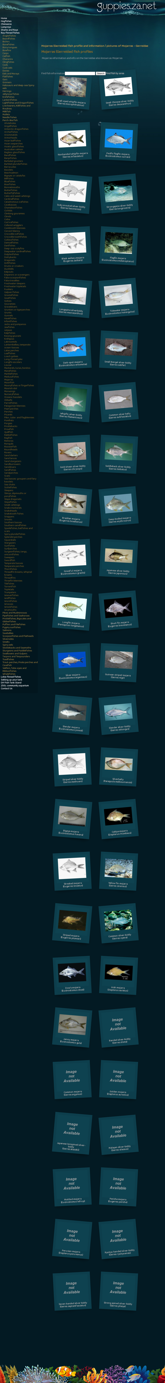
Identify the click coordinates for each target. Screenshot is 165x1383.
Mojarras (8, 379)
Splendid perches (13, 537)
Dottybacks (10, 257)
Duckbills (9, 269)
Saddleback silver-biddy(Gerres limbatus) (117, 468)
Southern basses (13, 522)
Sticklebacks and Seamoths (17, 648)
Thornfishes (10, 569)
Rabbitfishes (11, 435)
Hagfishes (6, 21)
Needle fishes (10, 117)
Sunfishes (9, 546)
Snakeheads (10, 511)
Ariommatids (11, 135)
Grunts (8, 312)
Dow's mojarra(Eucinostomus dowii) (73, 989)
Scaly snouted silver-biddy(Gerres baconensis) (71, 207)
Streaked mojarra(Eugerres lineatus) (73, 885)
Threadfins (10, 578)
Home (4, 18)
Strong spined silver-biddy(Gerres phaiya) (118, 1305)
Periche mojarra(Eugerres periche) (118, 1201)
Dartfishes (9, 245)
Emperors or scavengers (17, 275)
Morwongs (9, 391)
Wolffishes (10, 598)
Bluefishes (9, 181)
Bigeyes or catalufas (14, 175)
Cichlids (8, 210)
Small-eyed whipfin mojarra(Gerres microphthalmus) (71, 103)
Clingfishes (8, 62)
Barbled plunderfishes (15, 164)
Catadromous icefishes (16, 202)
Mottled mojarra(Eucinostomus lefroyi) (73, 1201)
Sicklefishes (10, 487)
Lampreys (6, 27)
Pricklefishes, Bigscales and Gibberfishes (17, 620)
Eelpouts (8, 272)
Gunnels (8, 315)
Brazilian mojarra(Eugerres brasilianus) (71, 520)
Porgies (8, 423)
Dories (6, 71)
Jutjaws (8, 330)
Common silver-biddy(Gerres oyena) (119, 937)
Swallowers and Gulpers (15, 653)
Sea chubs (9, 484)
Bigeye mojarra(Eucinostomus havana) (71, 833)
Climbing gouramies (14, 213)
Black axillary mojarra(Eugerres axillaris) (73, 260)
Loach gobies (11, 356)
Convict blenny (12, 231)
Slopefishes (10, 502)
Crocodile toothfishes (15, 237)
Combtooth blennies (14, 228)
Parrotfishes (10, 403)
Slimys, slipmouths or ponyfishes (15, 495)
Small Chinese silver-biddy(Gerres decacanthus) (120, 103)
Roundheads (11, 449)
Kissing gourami (12, 336)
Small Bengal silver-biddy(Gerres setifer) (117, 364)
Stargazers (10, 543)
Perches (8, 412)
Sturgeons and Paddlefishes (17, 650)
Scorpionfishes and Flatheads (18, 636)
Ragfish (8, 438)
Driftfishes (9, 263)
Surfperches (10, 548)
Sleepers (8, 490)
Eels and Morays (11, 73)
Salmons (7, 630)
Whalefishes (9, 674)
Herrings (7, 91)
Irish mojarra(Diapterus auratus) (117, 989)
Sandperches (11, 473)
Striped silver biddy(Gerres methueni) (73, 781)
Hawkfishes (10, 318)
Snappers (9, 516)
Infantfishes (10, 321)
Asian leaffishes (12, 141)
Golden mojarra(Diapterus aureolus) (118, 1094)
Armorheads (10, 138)
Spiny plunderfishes (14, 534)
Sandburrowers (12, 464)
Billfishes (9, 178)
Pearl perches (11, 409)
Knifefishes (8, 97)
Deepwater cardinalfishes (17, 251)
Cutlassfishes (11, 240)
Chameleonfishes (13, 208)
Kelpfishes (9, 333)
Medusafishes (11, 377)
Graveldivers (10, 307)
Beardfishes (9, 39)
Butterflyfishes (12, 193)
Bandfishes (10, 155)
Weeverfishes (11, 595)
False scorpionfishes (15, 277)
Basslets (8, 170)
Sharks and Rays (9, 30)
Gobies (8, 301)
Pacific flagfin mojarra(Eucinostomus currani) (117, 155)
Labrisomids (10, 342)
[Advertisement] (73, 44)
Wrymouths (10, 610)
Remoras (8, 441)
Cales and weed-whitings (17, 196)
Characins (8, 59)
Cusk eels (7, 68)
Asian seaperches (13, 143)
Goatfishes (10, 298)
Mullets (6, 114)
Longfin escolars (13, 362)
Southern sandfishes (15, 525)
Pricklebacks (10, 426)
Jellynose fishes (11, 94)
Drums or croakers (14, 266)
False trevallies (11, 280)
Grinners (7, 82)
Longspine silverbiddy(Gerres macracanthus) (71, 312)
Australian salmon (13, 149)
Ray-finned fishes (10, 33)
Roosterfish (10, 446)
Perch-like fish (10, 120)
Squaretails (10, 540)
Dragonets (9, 260)
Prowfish (9, 429)
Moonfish (9, 382)
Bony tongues (10, 47)
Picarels (8, 414)
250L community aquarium (15, 685)
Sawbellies (8, 633)
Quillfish (8, 432)
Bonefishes (8, 44)
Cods (5, 65)
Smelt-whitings (12, 505)
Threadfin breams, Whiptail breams (18, 574)
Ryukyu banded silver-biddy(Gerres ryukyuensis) (119, 1253)
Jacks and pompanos (15, 324)
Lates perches (11, 350)
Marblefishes (11, 374)
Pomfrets (9, 420)
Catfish (6, 56)
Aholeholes (10, 123)
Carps (6, 53)
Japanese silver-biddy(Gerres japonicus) (117, 572)
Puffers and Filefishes (14, 624)
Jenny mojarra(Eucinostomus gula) (71, 1041)
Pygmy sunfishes (12, 627)
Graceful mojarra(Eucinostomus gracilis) (73, 572)
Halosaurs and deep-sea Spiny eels (18, 87)
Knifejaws (9, 339)
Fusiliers (8, 289)
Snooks (8, 519)
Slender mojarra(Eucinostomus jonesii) (71, 728)
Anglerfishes (9, 36)
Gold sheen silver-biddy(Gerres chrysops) (73, 468)
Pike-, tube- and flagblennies (19, 417)
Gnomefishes (11, 295)
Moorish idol (10, 388)
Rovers (8, 452)
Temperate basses (13, 563)
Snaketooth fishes (14, 514)
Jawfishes (9, 327)
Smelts (6, 642)
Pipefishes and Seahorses (16, 616)
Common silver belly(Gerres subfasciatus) (119, 416)
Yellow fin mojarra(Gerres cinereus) (118, 885)
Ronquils (8, 444)
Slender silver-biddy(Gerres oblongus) (119, 728)
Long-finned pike (13, 359)
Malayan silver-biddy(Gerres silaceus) (119, 1148)
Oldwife (8, 400)
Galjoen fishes (11, 292)
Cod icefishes (11, 222)
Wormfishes (10, 601)
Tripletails (9, 589)
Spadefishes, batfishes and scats (18, 530)
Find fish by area (115, 73)
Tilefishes (9, 583)
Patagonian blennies (14, 406)
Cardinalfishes (11, 199)
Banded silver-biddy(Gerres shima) (119, 1041)
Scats (7, 476)
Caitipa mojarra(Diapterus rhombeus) (120, 833)
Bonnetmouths (12, 187)
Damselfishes (11, 242)
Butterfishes (10, 190)
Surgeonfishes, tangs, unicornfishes (15, 553)
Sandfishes (10, 470)
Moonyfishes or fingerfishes (19, 385)
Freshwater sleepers (14, 283)
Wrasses (8, 604)
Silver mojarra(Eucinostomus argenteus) (73, 677)
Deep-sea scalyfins (14, 248)
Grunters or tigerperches (17, 310)
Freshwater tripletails (15, 286)
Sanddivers (10, 467)
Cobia (7, 219)
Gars (5, 79)
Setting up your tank (11, 680)
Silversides (8, 639)
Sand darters (11, 455)
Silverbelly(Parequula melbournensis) (117, 781)
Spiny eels (8, 645)
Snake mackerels (13, 508)
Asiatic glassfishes (14, 146)
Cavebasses (10, 205)
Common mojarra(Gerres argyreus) (73, 1093)
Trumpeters (10, 592)
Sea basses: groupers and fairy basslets (20, 480)
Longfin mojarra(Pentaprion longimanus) (71, 624)
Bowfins (7, 50)
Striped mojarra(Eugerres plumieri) (71, 937)
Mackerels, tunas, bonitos (17, 368)
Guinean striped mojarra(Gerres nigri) (118, 676)
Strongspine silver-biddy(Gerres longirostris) (119, 207)
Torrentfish (10, 586)
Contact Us (6, 688)
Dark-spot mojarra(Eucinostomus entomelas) (73, 364)
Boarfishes (10, 184)
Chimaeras (6, 24)
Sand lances (10, 458)
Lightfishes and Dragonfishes (18, 103)
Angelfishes (10, 126)
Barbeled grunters (13, 161)
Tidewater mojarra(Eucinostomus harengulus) (120, 312)
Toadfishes (8, 659)
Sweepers (9, 557)
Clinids (7, 216)
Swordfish (9, 560)
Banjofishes (10, 158)
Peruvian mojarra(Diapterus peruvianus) (71, 1253)
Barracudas (10, 167)
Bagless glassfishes (14, 152)
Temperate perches (14, 566)
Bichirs (6, 41)
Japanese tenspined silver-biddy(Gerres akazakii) (71, 1147)
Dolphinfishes (11, 254)
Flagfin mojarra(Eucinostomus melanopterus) (118, 260)
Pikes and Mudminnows (15, 613)
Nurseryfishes (11, 394)
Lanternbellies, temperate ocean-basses (17, 346)
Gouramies (9, 304)
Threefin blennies (13, 581)
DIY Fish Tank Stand (11, 683)
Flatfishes (8, 76)
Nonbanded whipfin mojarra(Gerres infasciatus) (73, 155)
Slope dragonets (12, 499)
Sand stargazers (12, 461)
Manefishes (10, 371)
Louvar (8, 365)
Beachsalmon (11, 173)
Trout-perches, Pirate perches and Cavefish (20, 664)
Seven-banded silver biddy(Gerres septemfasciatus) (73, 1305)
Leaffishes (9, 353)
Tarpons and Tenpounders (16, 656)
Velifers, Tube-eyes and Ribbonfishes (14, 670)
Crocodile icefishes (14, 234)
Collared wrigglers (13, 225)
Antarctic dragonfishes (16, 129)
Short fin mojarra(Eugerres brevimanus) (120, 624)
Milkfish (7, 111)
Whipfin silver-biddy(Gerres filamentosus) (70, 416)
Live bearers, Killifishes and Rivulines (16, 107)
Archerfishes (11, 132)
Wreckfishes (10, 607)
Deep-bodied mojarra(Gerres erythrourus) (119, 520)
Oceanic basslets (13, 397)
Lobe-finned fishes (11, 677)
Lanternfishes (10, 100)
